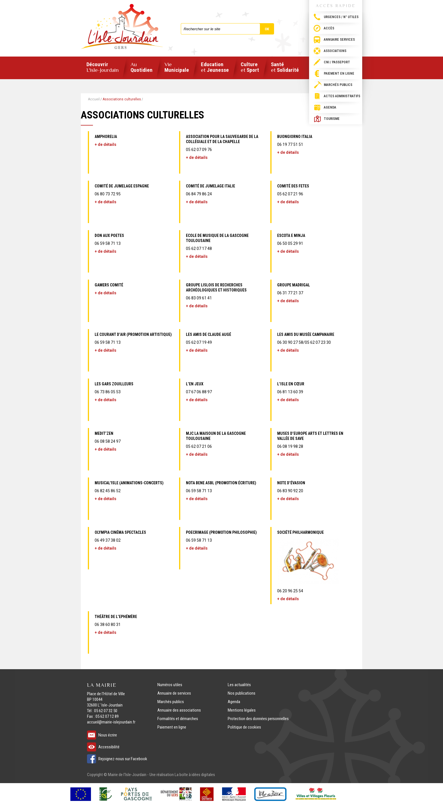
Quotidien (142, 67)
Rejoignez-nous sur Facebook (122, 758)
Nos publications (241, 693)
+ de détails (105, 144)
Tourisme (332, 119)
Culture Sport (250, 67)
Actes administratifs (342, 96)
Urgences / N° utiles (341, 17)
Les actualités (239, 684)
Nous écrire (107, 735)
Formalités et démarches (177, 718)
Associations (335, 51)
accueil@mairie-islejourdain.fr (111, 722)
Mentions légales (242, 710)
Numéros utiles (169, 684)
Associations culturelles (122, 99)
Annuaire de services (174, 693)
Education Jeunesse (215, 67)
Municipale (176, 67)
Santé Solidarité (285, 67)
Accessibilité (109, 746)
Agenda (330, 107)
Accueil (94, 99)
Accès (329, 28)
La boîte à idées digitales (195, 774)
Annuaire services (339, 40)
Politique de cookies (244, 727)
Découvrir (102, 67)
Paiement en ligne (339, 73)
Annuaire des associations (179, 710)
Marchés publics (338, 85)
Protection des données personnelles (258, 718)
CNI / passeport (337, 62)
